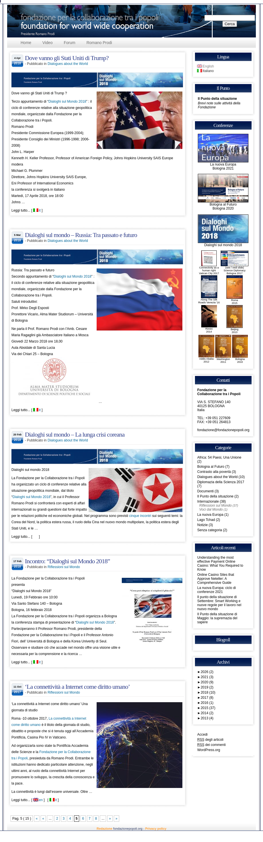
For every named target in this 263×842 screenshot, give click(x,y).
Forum (69, 42)
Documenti (205, 491)
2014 (207, 713)
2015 (208, 708)
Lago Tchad (206, 520)
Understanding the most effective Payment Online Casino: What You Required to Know (220, 564)
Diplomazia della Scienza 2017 (220, 482)
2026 (207, 672)
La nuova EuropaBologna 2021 (223, 164)
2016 (207, 703)
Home (26, 42)
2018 (208, 692)
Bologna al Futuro (210, 467)
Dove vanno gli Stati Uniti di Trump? (67, 57)
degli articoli (210, 740)
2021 (207, 677)
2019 (207, 687)
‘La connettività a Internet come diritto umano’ (77, 686)
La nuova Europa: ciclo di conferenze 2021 (216, 590)
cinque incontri (140, 516)
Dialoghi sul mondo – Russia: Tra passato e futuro (81, 234)
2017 (207, 698)
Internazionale (208, 501)
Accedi (202, 734)
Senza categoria (209, 530)
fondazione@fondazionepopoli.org (223, 430)
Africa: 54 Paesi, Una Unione (219, 457)
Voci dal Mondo (211, 509)
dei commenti (211, 745)
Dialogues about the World (67, 64)
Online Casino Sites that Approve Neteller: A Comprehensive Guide (215, 579)
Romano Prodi (99, 42)
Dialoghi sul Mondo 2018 (67, 101)
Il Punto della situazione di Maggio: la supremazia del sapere (217, 618)
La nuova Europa (210, 515)
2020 (207, 682)
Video (47, 42)
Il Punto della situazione (217, 99)
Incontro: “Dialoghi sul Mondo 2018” (67, 561)
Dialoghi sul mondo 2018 (223, 243)
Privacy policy (155, 828)
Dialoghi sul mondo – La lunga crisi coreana (75, 434)
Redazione (104, 828)
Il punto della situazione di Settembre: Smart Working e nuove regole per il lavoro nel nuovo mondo (219, 603)
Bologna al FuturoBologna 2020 (223, 204)
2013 (207, 718)
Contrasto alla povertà (214, 472)
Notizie (202, 525)
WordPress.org (208, 750)
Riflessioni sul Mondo (63, 567)
